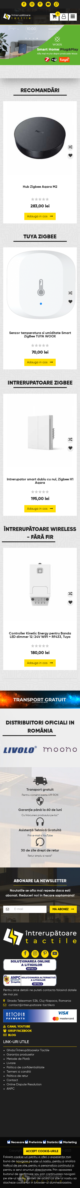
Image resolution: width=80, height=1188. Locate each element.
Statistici (51, 1142)
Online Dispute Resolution (24, 1084)
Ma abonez (63, 909)
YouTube (48, 835)
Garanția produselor (20, 1054)
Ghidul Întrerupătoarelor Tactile (28, 1050)
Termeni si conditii (19, 1071)
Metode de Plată (18, 1058)
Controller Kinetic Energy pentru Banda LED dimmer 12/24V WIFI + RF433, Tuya (40, 635)
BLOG (12, 1035)
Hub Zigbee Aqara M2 (40, 187)
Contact (12, 1080)
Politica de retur (17, 1075)
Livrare (11, 1063)
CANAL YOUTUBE (18, 1026)
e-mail (36, 835)
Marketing (68, 1142)
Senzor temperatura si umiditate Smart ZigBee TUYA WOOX (40, 334)
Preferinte (33, 1142)
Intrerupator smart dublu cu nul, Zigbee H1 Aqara (40, 481)
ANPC (11, 1088)
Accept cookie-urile (42, 1151)
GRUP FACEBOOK (20, 1030)
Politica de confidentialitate (25, 1067)
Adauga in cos (40, 216)
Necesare (15, 1142)
